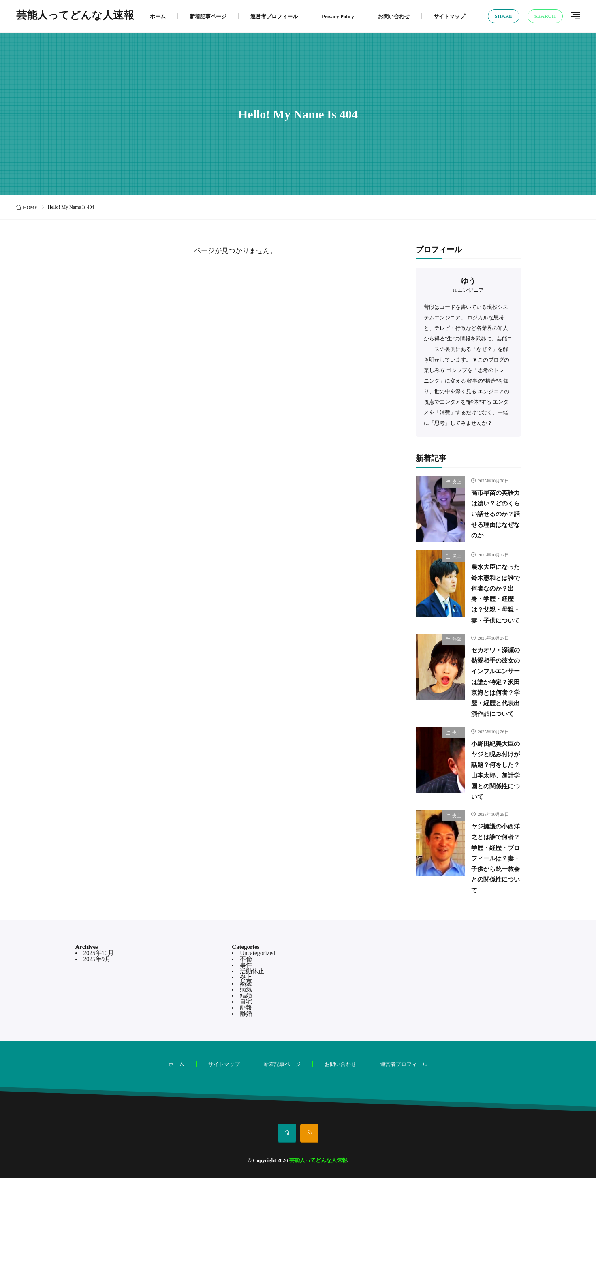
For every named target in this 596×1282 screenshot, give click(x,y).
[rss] (309, 1237)
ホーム (158, 16)
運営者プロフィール (274, 16)
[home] (287, 1237)
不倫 (246, 1063)
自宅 (246, 1105)
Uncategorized (257, 1057)
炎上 (456, 481)
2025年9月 (97, 1063)
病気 (246, 1093)
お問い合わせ (394, 16)
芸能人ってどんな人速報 (75, 16)
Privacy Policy (338, 16)
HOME (30, 207)
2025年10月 (98, 1057)
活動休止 (252, 1075)
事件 (246, 1069)
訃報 (246, 1112)
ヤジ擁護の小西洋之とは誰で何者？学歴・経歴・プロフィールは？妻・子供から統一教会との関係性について (493, 951)
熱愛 (456, 668)
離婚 (246, 1118)
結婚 (246, 1099)
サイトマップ (449, 16)
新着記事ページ (208, 16)
